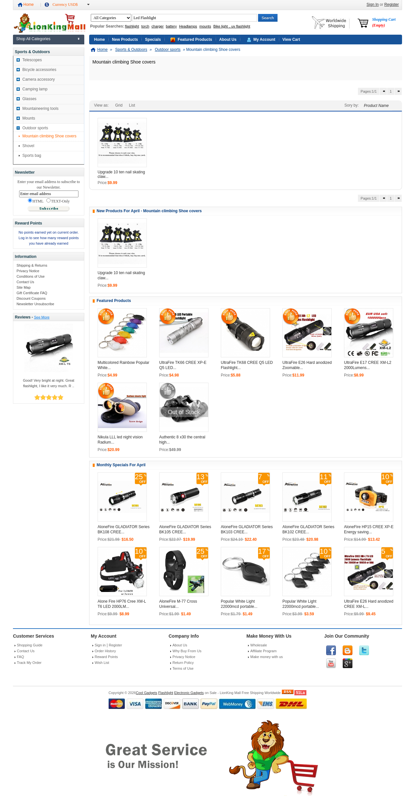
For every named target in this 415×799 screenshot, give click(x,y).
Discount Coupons (31, 298)
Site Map (23, 287)
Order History (105, 651)
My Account (264, 39)
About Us (227, 39)
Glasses (29, 99)
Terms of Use (183, 668)
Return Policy (183, 663)
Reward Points (106, 657)
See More (42, 317)
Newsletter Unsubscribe (35, 304)
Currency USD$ (65, 4)
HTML (35, 200)
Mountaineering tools (40, 108)
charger (157, 26)
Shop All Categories (33, 39)
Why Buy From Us (186, 651)
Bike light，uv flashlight (231, 26)
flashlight (132, 26)
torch (145, 26)
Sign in (100, 645)
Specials (153, 39)
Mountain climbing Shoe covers (49, 136)
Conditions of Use (31, 276)
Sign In (373, 4)
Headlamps (188, 26)
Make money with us (266, 657)
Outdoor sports (35, 128)
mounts (205, 26)
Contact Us (25, 282)
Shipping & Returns (32, 265)
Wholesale (258, 645)
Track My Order (29, 663)
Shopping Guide (29, 645)
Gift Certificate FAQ (32, 293)
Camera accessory (38, 79)
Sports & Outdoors (131, 49)
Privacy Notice (28, 271)
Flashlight (165, 693)
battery (171, 26)
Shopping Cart (384, 22)
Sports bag (31, 155)
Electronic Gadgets (189, 693)
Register (391, 4)
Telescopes (32, 60)
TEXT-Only (58, 200)
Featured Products (195, 39)
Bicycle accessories (39, 69)
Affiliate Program (263, 651)
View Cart (291, 39)
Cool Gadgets (146, 693)
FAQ (20, 657)
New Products (125, 39)
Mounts (28, 118)
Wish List (102, 663)
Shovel (28, 146)
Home (28, 4)
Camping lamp (34, 89)
